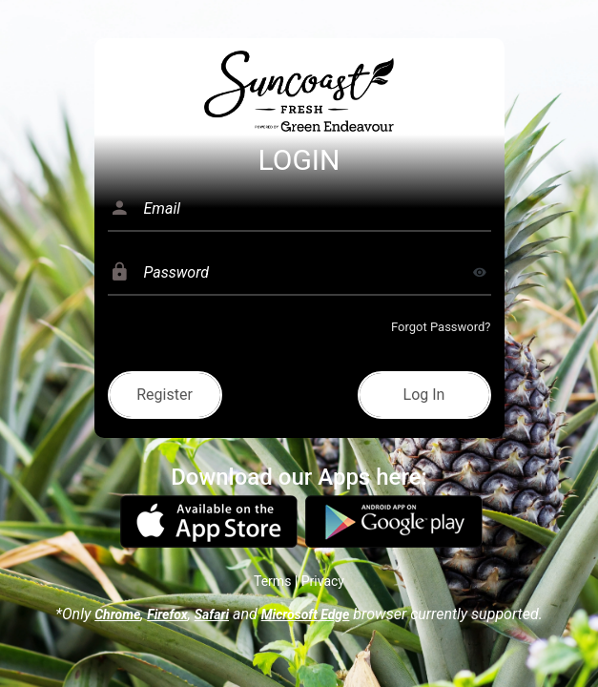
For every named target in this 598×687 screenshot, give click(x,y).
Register (164, 394)
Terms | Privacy (299, 581)
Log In (424, 394)
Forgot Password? (441, 327)
